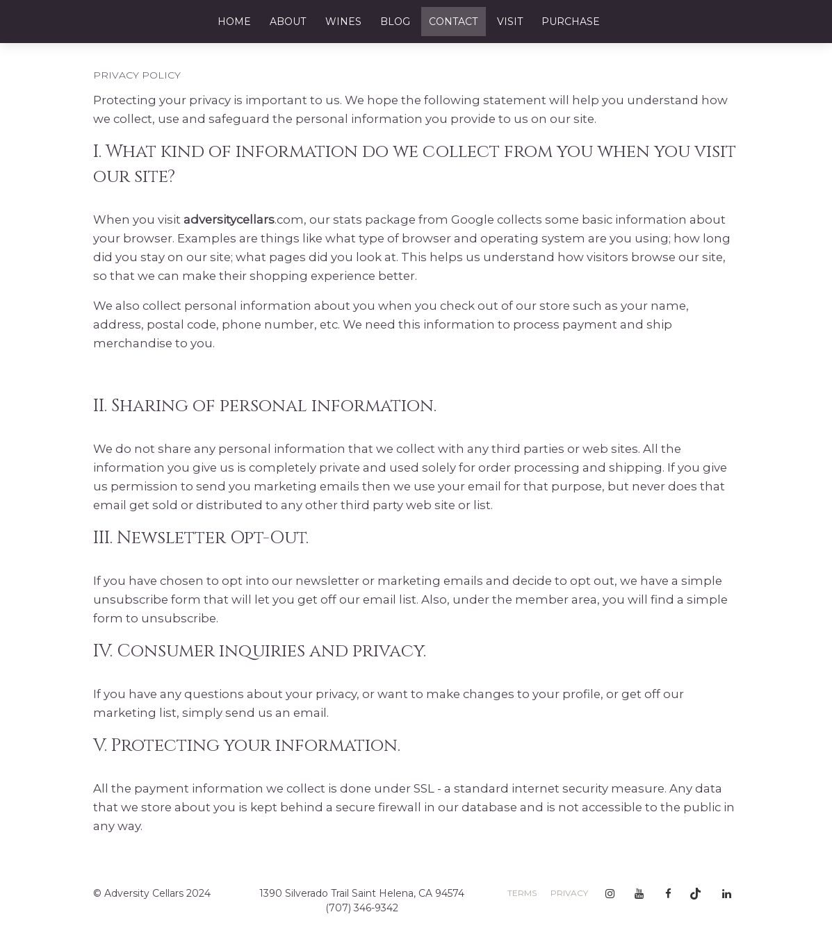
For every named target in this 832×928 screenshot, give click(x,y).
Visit (510, 21)
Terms (522, 893)
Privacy (569, 893)
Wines (343, 21)
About (288, 21)
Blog (395, 21)
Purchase (570, 21)
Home (234, 21)
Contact (453, 21)
